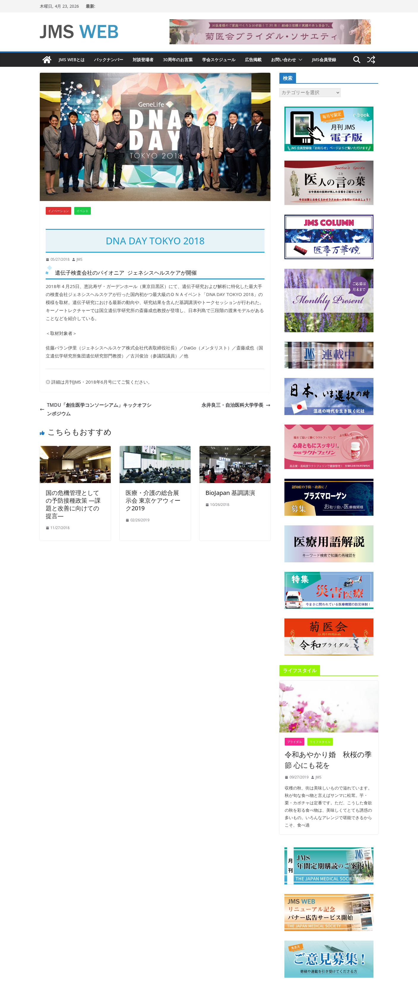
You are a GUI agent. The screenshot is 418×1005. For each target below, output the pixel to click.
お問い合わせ (283, 59)
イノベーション (58, 211)
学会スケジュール (218, 59)
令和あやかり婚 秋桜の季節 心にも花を (328, 759)
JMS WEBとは (72, 59)
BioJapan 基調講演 (230, 493)
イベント (82, 211)
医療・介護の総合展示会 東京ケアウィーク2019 (153, 500)
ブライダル (294, 742)
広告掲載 (253, 59)
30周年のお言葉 (178, 59)
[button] (299, 60)
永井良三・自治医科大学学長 (236, 405)
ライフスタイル (320, 742)
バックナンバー (108, 59)
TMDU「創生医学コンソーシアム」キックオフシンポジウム (95, 409)
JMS (79, 259)
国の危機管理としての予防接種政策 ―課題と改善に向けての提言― (73, 504)
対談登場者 (143, 59)
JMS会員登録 (324, 59)
